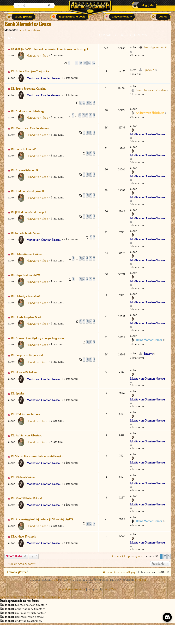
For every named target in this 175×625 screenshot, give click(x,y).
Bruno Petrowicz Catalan (151, 90)
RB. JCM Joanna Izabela (25, 414)
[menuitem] (144, 5)
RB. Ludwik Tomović (23, 149)
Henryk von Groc (37, 55)
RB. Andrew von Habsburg (27, 111)
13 (85, 63)
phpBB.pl (140, 579)
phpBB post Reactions (72, 589)
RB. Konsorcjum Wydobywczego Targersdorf (38, 338)
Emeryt (148, 353)
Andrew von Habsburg (150, 113)
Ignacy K (149, 70)
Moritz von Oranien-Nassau (44, 78)
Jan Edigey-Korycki (155, 47)
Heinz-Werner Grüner (149, 340)
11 (76, 63)
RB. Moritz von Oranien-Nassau (30, 128)
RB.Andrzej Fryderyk (23, 536)
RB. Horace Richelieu (24, 372)
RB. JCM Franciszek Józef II (27, 191)
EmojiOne (110, 589)
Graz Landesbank (29, 30)
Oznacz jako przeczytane (127, 556)
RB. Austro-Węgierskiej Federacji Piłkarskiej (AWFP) (42, 519)
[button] (169, 556)
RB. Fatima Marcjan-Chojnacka (30, 71)
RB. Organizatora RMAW (25, 275)
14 (89, 63)
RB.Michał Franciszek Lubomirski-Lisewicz (37, 456)
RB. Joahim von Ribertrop (26, 435)
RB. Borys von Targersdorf (27, 355)
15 (93, 63)
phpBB (55, 580)
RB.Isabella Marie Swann (26, 233)
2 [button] (165, 556)
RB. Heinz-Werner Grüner (26, 254)
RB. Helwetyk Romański (25, 296)
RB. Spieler (17, 393)
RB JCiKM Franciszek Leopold (29, 212)
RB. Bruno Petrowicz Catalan (28, 88)
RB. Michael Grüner (23, 477)
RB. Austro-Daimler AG (25, 170)
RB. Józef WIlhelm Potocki (26, 498)
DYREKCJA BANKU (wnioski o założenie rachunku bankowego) (49, 49)
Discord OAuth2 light (80, 583)
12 (80, 63)
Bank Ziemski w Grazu (27, 24)
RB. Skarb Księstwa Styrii (26, 317)
